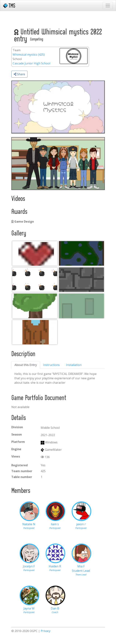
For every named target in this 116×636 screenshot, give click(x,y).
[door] (34, 332)
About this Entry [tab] (25, 365)
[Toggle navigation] (108, 5)
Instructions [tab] (51, 365)
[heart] (34, 253)
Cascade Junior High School (31, 63)
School (17, 59)
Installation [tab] (74, 365)
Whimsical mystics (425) (29, 55)
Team (17, 50)
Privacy (45, 631)
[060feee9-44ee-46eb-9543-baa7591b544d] (81, 253)
